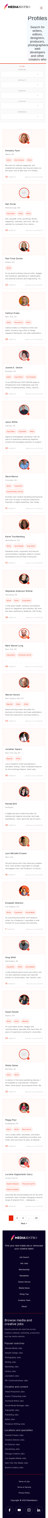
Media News (24, 1288)
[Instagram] (29, 1510)
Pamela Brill (11, 803)
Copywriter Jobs (12, 1410)
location (22, 101)
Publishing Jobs (12, 1415)
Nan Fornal (10, 204)
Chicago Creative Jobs (15, 1454)
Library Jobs (10, 1371)
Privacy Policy (24, 1493)
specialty (22, 80)
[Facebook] (9, 1510)
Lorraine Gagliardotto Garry (19, 1174)
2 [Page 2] (17, 1218)
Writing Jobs (10, 1362)
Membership (24, 1269)
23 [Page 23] (36, 1218)
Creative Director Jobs (14, 1440)
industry (22, 90)
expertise (22, 69)
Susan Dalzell (11, 1012)
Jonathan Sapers (13, 749)
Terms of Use (24, 1481)
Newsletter (24, 1276)
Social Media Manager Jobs (17, 1405)
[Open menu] (41, 8)
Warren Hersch (12, 694)
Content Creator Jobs (14, 1435)
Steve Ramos (11, 476)
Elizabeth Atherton (14, 903)
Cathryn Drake (12, 313)
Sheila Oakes (11, 1065)
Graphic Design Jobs (14, 1353)
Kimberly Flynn (12, 150)
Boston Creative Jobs (14, 1467)
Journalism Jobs (12, 1376)
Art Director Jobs (12, 1444)
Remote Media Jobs (13, 1348)
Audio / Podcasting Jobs (15, 1396)
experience (22, 112)
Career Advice (24, 1282)
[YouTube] (19, 1510)
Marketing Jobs (12, 1367)
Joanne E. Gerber (14, 367)
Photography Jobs (13, 1357)
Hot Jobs (24, 1263)
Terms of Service (24, 1487)
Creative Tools (24, 1300)
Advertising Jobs (12, 1449)
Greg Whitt (10, 957)
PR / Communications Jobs (16, 1380)
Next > (24, 1223)
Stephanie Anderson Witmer (19, 591)
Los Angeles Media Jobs (15, 1458)
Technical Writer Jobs (14, 1401)
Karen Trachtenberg (15, 536)
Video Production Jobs (15, 1391)
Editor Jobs (10, 1419)
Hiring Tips (24, 1294)
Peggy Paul (10, 1120)
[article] (24, 155)
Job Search (24, 1257)
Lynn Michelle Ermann (16, 853)
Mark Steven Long (14, 645)
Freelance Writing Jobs (15, 1424)
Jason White (11, 422)
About (24, 1306)
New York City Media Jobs (16, 1463)
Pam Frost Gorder (14, 258)
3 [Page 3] (23, 1218)
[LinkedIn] (38, 1510)
